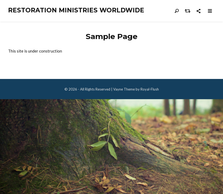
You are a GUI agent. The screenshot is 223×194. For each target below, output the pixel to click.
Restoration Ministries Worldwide (76, 10)
